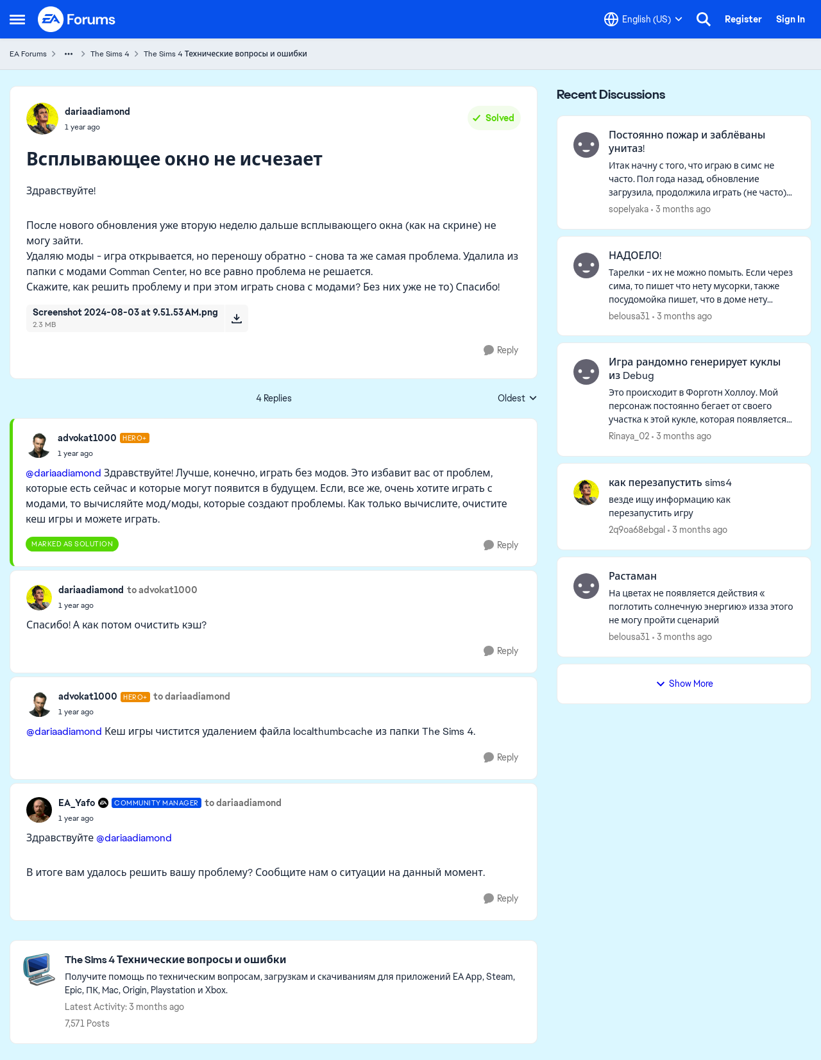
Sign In (790, 19)
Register (743, 19)
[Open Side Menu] (17, 19)
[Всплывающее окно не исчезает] (103, 453)
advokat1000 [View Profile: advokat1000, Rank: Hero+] (87, 438)
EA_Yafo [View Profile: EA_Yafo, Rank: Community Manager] (76, 803)
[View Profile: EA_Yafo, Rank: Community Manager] (39, 810)
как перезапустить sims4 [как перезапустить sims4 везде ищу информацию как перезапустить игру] (670, 482)
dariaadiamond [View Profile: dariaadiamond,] (97, 111)
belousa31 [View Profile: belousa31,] (629, 315)
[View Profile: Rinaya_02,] (586, 372)
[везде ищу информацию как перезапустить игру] (702, 506)
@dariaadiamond (63, 473)
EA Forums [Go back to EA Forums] (28, 54)
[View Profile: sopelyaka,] (586, 145)
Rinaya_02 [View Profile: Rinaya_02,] (629, 436)
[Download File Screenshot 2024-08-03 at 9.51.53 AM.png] (236, 318)
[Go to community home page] (77, 19)
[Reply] (501, 350)
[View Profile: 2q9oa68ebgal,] (586, 492)
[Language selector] (643, 19)
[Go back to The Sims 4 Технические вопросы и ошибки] (294, 960)
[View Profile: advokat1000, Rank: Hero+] (38, 445)
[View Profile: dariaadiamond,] (42, 119)
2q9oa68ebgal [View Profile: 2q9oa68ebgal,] (637, 529)
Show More (684, 683)
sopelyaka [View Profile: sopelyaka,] (628, 209)
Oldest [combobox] (517, 398)
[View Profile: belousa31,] (586, 265)
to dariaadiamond (191, 696)
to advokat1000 (162, 590)
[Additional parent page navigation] (68, 54)
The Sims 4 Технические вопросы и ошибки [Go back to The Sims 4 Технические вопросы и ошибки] (225, 54)
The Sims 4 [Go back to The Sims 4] (110, 54)
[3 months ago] (681, 209)
